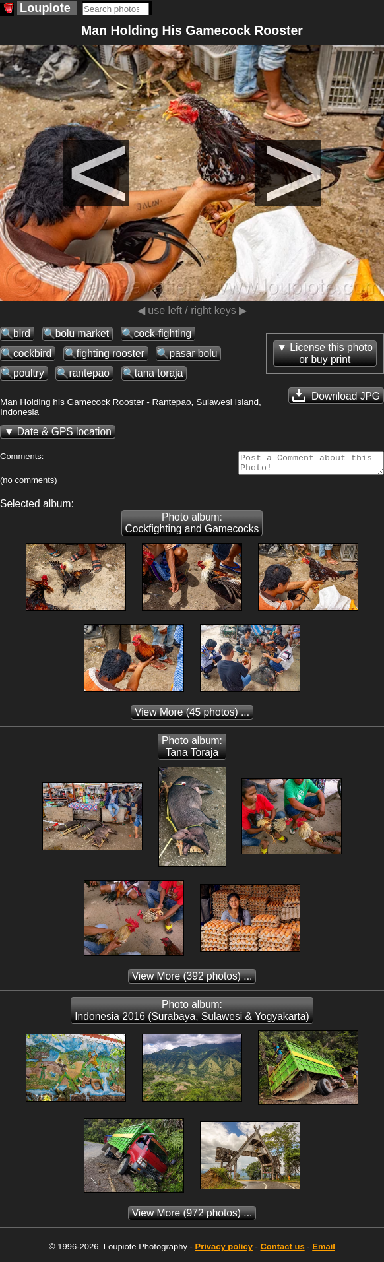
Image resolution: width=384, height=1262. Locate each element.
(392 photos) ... (192, 980)
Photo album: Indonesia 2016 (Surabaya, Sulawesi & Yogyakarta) (192, 1014)
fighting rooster (110, 353)
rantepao (89, 373)
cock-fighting (163, 333)
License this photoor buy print (331, 353)
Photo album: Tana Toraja (192, 750)
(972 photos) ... (192, 1216)
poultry (28, 373)
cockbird (32, 353)
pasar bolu (193, 353)
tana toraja (159, 373)
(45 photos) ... (192, 716)
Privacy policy (223, 1250)
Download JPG (336, 395)
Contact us (282, 1250)
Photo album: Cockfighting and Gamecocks (192, 526)
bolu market (82, 333)
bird (21, 333)
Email (323, 1250)
